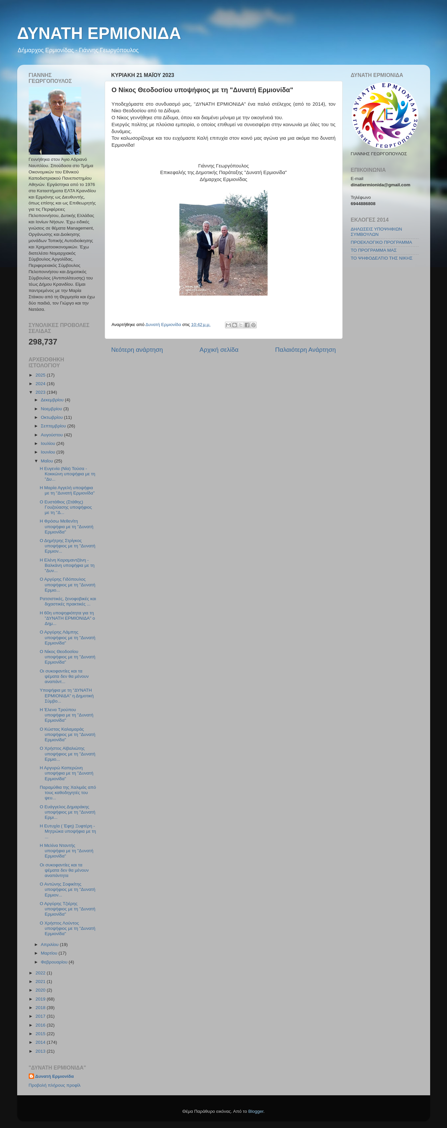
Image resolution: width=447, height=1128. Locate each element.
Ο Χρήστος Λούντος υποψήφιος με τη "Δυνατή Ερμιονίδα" (67, 928)
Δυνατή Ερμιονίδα (54, 1076)
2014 (41, 1042)
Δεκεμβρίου (53, 399)
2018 (41, 1007)
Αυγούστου (52, 434)
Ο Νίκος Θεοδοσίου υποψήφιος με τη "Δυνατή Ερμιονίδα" (67, 657)
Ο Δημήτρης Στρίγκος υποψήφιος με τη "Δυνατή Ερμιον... (67, 546)
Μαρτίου (50, 953)
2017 (41, 1016)
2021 (41, 981)
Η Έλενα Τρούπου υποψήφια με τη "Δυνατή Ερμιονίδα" (66, 715)
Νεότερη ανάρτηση (137, 349)
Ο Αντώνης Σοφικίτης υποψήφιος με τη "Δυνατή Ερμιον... (67, 889)
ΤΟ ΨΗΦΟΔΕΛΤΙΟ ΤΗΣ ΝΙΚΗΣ (382, 258)
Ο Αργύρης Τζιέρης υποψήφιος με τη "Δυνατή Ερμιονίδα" (67, 909)
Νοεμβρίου (52, 408)
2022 (41, 972)
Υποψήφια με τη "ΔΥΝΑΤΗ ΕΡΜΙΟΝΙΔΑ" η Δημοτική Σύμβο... (66, 695)
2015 (41, 1033)
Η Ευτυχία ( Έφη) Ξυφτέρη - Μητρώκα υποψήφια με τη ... (68, 831)
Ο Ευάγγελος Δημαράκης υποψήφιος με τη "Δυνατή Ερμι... (67, 812)
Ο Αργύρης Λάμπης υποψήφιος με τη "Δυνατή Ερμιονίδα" (67, 637)
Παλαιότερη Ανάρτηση (305, 349)
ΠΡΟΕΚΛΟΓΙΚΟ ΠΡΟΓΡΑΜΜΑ (381, 242)
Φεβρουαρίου (55, 962)
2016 (41, 1025)
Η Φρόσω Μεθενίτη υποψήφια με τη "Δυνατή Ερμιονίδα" (66, 526)
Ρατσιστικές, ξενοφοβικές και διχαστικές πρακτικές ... (68, 601)
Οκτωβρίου (52, 417)
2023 (41, 392)
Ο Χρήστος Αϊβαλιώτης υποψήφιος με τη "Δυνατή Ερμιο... (67, 753)
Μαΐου (48, 460)
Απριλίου (50, 944)
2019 (41, 999)
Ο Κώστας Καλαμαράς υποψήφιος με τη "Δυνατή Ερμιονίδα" (67, 734)
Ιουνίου (48, 452)
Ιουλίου (48, 443)
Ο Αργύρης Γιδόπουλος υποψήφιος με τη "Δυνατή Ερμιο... (67, 584)
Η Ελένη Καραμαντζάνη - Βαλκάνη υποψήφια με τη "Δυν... (67, 565)
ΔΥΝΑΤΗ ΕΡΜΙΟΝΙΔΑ (99, 33)
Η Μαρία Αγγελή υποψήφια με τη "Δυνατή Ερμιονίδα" (67, 490)
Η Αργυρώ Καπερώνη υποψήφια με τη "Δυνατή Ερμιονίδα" (66, 773)
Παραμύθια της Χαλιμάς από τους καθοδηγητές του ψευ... (68, 792)
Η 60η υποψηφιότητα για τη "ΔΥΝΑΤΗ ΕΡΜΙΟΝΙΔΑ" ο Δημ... (67, 618)
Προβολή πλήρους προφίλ (55, 1085)
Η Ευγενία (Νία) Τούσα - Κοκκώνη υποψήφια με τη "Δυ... (67, 474)
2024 (41, 383)
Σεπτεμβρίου (54, 425)
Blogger (256, 1111)
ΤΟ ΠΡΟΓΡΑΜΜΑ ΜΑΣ (374, 250)
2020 (41, 990)
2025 (41, 375)
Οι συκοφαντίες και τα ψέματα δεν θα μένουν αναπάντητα (64, 870)
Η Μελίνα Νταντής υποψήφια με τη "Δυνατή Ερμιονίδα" (66, 850)
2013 (41, 1051)
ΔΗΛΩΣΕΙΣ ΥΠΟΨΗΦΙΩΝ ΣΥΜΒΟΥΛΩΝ (376, 232)
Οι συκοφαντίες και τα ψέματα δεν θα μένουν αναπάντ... (64, 676)
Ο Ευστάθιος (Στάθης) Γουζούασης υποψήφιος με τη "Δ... (66, 507)
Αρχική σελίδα (219, 349)
